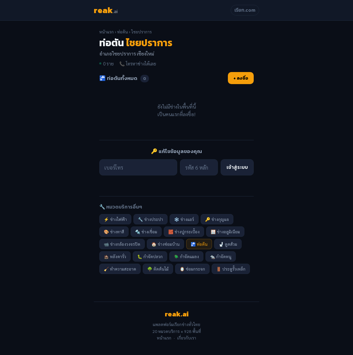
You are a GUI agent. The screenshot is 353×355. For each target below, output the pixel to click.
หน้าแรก (106, 31)
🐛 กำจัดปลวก (150, 256)
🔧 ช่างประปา (150, 219)
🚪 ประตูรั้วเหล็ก (230, 269)
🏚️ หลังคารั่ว (115, 256)
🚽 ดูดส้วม (228, 244)
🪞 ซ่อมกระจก (192, 269)
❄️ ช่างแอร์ (184, 219)
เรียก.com (244, 10)
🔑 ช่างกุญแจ (217, 219)
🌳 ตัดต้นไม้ (158, 269)
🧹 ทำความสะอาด (120, 269)
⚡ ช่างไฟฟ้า (115, 219)
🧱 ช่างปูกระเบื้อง (184, 231)
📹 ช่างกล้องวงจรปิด (122, 244)
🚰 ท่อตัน (199, 244)
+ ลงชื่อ (240, 78)
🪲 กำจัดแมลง (186, 256)
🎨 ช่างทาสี (114, 231)
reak (106, 10)
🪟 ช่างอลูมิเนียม (225, 231)
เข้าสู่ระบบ (237, 167)
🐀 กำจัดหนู (220, 256)
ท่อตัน (122, 31)
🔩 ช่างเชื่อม (146, 231)
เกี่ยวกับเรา (186, 338)
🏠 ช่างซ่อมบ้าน (165, 244)
